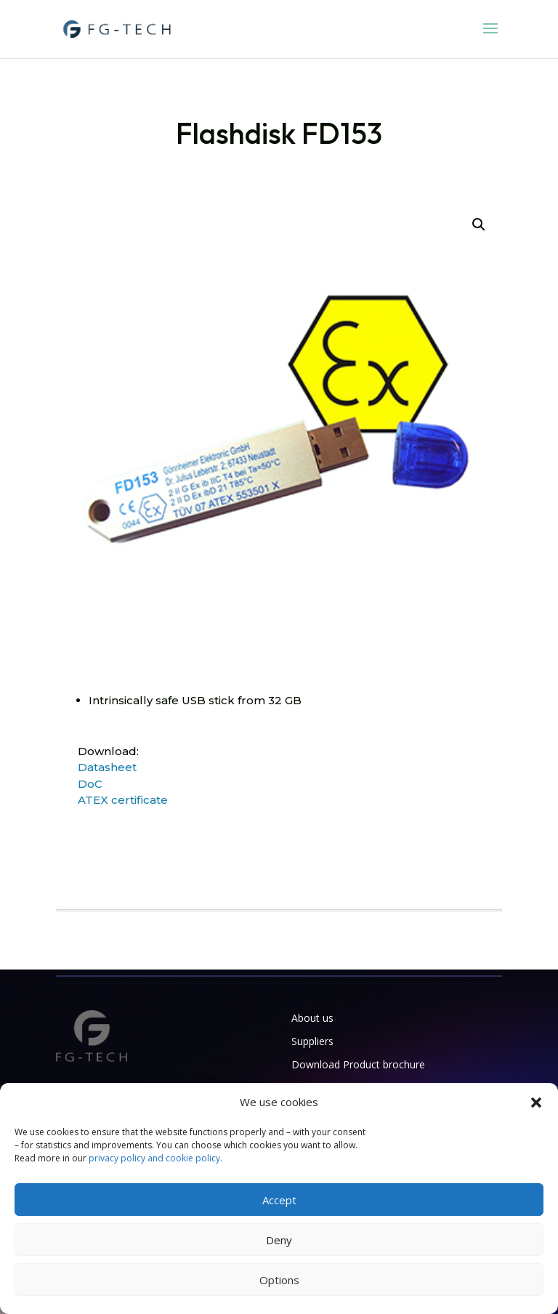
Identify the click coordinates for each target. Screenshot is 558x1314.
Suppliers (312, 1041)
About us (312, 1018)
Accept (279, 1200)
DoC (90, 784)
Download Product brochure (358, 1064)
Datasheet (107, 767)
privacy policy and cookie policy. (155, 1158)
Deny (279, 1240)
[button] (536, 1102)
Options (279, 1280)
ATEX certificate (123, 800)
